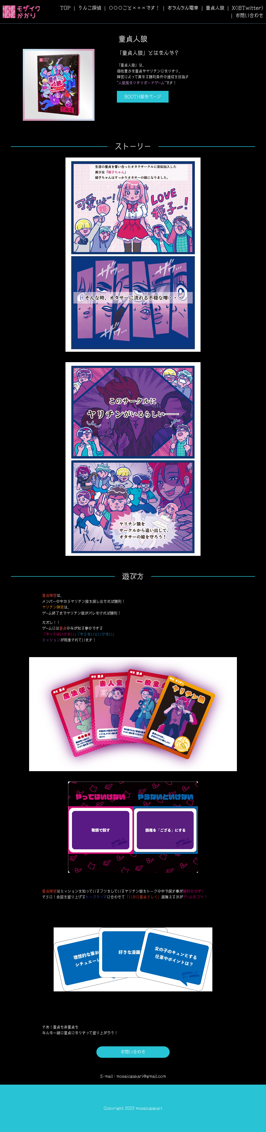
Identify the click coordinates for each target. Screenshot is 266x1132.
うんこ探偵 (89, 7)
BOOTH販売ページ (142, 97)
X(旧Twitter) (247, 7)
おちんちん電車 (182, 7)
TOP (65, 7)
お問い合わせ (249, 15)
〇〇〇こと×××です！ (134, 7)
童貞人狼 (215, 7)
